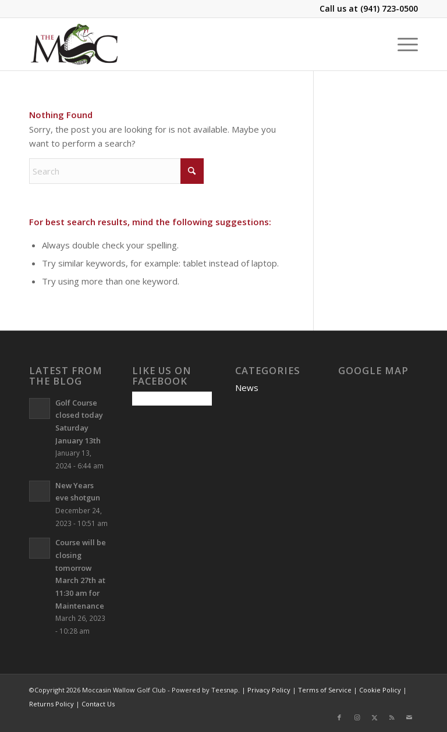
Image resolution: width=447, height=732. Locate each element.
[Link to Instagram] (357, 717)
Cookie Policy (380, 689)
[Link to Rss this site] (391, 717)
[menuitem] (402, 44)
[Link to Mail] (409, 717)
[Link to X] (374, 717)
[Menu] (402, 44)
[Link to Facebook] (339, 717)
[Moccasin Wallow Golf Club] (75, 44)
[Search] (116, 171)
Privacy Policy (268, 689)
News (246, 387)
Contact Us (98, 703)
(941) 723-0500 (389, 8)
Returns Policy (51, 703)
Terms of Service (325, 689)
